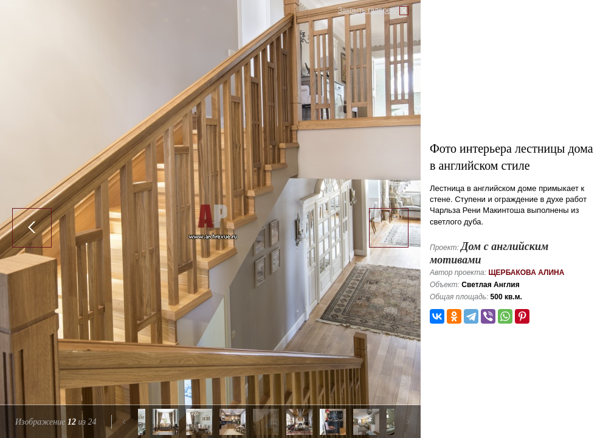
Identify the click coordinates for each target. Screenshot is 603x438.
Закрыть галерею (367, 10)
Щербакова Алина (526, 272)
